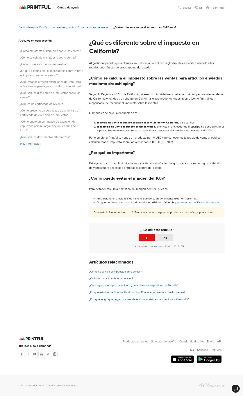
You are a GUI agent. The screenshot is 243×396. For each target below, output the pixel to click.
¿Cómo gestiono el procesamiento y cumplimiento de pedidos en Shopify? (133, 285)
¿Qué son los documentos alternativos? (45, 137)
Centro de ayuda (68, 7)
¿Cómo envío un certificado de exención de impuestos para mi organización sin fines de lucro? (48, 126)
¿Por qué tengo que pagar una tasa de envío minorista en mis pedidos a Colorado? (139, 299)
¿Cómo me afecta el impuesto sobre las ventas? (50, 51)
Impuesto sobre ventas (94, 27)
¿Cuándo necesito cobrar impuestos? (43, 64)
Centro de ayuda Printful (33, 27)
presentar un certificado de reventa (198, 202)
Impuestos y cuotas (64, 27)
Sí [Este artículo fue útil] (147, 238)
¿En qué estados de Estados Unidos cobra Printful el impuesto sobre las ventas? (137, 292)
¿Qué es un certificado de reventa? (42, 104)
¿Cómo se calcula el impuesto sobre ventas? (48, 57)
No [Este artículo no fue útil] (165, 238)
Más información (30, 144)
